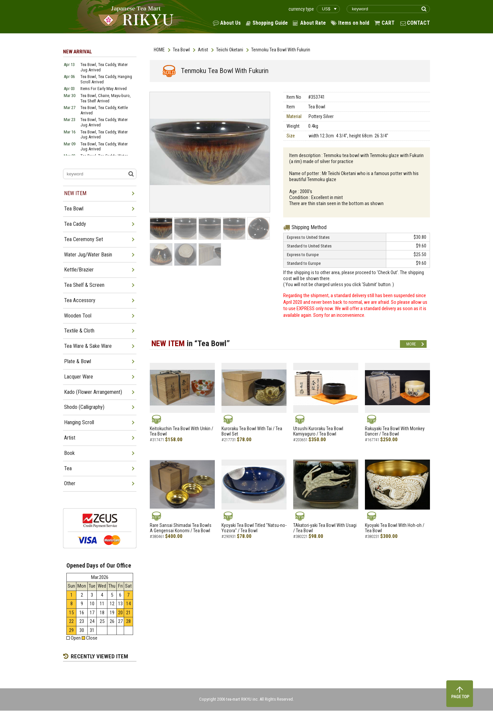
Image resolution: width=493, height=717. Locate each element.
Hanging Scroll (79, 422)
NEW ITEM (75, 193)
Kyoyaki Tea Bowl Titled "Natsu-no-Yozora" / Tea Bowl (254, 528)
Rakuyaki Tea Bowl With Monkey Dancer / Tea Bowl (395, 431)
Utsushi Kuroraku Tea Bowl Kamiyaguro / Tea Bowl (318, 431)
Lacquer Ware (78, 377)
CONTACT (418, 23)
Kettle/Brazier (79, 269)
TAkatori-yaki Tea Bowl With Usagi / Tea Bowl (325, 528)
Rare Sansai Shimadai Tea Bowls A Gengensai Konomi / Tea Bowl (180, 528)
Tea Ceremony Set (83, 239)
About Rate (313, 23)
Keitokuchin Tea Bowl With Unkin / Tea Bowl (181, 431)
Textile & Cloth (79, 330)
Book (69, 453)
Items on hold (353, 23)
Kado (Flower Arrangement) (93, 392)
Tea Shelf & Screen (84, 285)
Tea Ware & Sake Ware (88, 346)
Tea (68, 468)
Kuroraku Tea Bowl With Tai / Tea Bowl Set (251, 431)
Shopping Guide (270, 23)
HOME (159, 49)
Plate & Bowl (77, 361)
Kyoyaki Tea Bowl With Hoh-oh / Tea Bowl (394, 528)
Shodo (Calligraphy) (84, 407)
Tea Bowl (181, 49)
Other (69, 483)
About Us (230, 23)
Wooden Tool (77, 315)
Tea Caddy (75, 224)
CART (388, 23)
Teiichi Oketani (229, 49)
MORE (411, 344)
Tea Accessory (79, 300)
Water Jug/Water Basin (88, 254)
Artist (203, 49)
